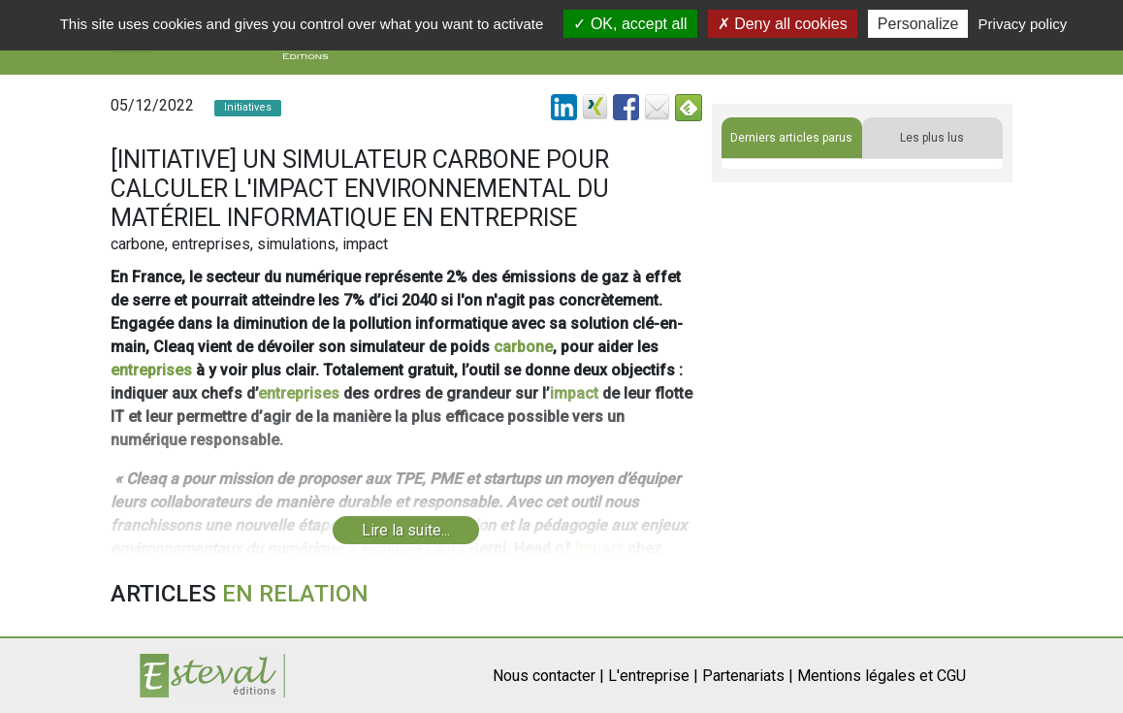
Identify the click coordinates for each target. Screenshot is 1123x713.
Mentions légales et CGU (881, 675)
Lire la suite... (406, 530)
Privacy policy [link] (1023, 24)
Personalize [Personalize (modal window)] (918, 24)
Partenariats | (747, 675)
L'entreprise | (653, 675)
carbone (523, 347)
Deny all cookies (783, 24)
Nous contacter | (548, 675)
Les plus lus (932, 138)
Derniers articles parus (791, 138)
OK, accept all (630, 24)
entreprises (151, 370)
